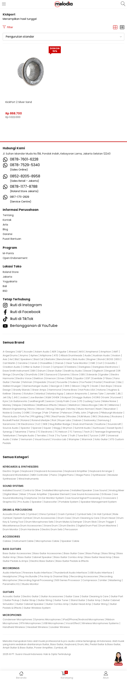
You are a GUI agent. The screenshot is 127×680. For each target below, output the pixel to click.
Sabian (77, 420)
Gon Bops (106, 386)
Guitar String (45, 600)
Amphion (105, 351)
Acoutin (28, 351)
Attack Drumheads (71, 355)
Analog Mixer (116, 490)
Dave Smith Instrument (16, 370)
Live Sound (100, 490)
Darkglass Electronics (105, 367)
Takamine (20, 431)
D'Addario (71, 367)
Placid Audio (10, 416)
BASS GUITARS (12, 549)
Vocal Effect (73, 623)
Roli (54, 420)
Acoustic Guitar (11, 596)
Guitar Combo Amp (57, 604)
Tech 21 (88, 431)
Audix (87, 355)
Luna (97, 401)
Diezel (87, 370)
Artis (5, 224)
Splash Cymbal (23, 518)
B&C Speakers (23, 359)
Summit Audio (83, 428)
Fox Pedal (86, 382)
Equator (79, 378)
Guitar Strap (29, 600)
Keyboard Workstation (16, 475)
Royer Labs (64, 420)
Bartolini (50, 359)
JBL (119, 393)
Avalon (116, 355)
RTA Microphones (30, 623)
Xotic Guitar (101, 439)
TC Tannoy (75, 431)
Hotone (101, 389)
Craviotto (110, 363)
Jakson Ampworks (76, 393)
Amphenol (92, 351)
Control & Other (32, 490)
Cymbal (32, 514)
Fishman (27, 382)
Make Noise (109, 401)
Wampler (74, 439)
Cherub (59, 363)
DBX (33, 370)
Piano (53, 475)
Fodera (74, 382)
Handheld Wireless (14, 627)
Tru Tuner (61, 435)
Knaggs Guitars (82, 397)
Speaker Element (59, 494)
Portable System (69, 502)
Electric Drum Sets (52, 529)
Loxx (74, 401)
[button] (63, 36)
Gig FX (85, 386)
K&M (48, 397)
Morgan (60, 409)
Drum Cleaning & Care (86, 518)
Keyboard (27, 471)
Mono (31, 409)
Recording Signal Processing (36, 580)
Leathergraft (36, 401)
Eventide (97, 378)
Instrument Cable (23, 541)
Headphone (10, 576)
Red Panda (58, 416)
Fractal (98, 382)
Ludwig (88, 401)
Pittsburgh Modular (112, 412)
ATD (56, 355)
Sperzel (36, 428)
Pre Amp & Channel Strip (54, 576)
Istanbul (40, 393)
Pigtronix (93, 412)
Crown (46, 367)
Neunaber (110, 409)
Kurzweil (116, 397)
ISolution (29, 393)
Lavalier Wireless (60, 627)
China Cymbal (47, 514)
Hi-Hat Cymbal (102, 514)
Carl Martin (9, 363)
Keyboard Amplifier (76, 471)
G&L (119, 382)
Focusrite (62, 382)
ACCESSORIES (11, 536)
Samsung (103, 420)
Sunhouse (99, 428)
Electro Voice (24, 378)
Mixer (23, 494)
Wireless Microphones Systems (100, 623)
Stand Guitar (78, 600)
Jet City (7, 397)
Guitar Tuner (61, 600)
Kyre (5, 401)
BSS (117, 359)
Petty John (80, 412)
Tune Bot (82, 435)
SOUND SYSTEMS (13, 486)
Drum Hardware (30, 529)
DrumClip (18, 374)
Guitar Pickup (12, 600)
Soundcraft (114, 424)
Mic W (103, 405)
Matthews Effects (47, 405)
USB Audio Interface (100, 572)
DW (42, 374)
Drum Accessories (45, 518)
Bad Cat (38, 359)
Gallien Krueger (12, 386)
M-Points (8, 253)
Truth (72, 435)
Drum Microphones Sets (40, 521)
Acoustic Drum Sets (14, 514)
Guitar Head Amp (81, 604)
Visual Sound (42, 439)
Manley (7, 405)
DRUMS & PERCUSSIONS (17, 509)
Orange (36, 412)
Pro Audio (23, 502)
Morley (71, 409)
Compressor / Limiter (94, 580)
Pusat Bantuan (12, 239)
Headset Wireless (37, 627)
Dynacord (51, 374)
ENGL (69, 378)
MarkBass (29, 405)
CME (92, 363)
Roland (25, 420)
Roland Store (11, 272)
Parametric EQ (11, 584)
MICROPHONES (12, 615)
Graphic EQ (9, 502)
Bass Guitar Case (74, 553)
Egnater (104, 374)
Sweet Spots (114, 428)
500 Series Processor (67, 580)
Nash (99, 409)
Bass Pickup (93, 553)
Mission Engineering (14, 409)
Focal (51, 382)
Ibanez (17, 393)
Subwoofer (50, 502)
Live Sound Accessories (86, 494)
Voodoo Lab (59, 439)
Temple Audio (26, 435)
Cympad (57, 367)
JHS (15, 397)
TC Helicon (61, 431)
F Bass (108, 378)
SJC (38, 424)
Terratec (42, 435)
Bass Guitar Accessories (17, 553)
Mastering (115, 580)
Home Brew (70, 389)
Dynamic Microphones (47, 619)
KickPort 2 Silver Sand (18, 102)
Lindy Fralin (63, 401)
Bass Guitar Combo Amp (68, 557)
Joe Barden (37, 397)
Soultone (100, 424)
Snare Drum (51, 525)
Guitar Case (72, 596)
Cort (99, 363)
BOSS (110, 359)
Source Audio (11, 428)
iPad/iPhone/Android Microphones (83, 619)
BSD (5, 291)
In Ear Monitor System (51, 498)
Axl (11, 359)
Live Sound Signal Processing (83, 498)
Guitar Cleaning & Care (95, 596)
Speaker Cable (70, 541)
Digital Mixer (11, 494)
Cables (7, 541)
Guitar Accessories (52, 596)
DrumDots (31, 374)
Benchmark (64, 359)
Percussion (71, 529)
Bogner (91, 359)
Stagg (56, 428)
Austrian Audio (101, 355)
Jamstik (110, 393)
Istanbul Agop (55, 393)
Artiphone (46, 355)
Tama (31, 431)
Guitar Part (117, 596)
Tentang (8, 215)
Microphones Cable (47, 541)
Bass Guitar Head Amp (98, 557)
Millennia (114, 405)
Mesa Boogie (90, 405)
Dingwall (110, 370)
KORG (97, 397)
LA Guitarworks (18, 401)
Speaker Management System (99, 502)
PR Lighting (37, 416)
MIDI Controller (39, 475)
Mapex (17, 405)
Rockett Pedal (11, 420)
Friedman (109, 382)
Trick (51, 435)
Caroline (23, 363)
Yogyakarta (10, 281)
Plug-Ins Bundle (28, 576)
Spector (25, 428)
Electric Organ (11, 471)
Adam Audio (42, 351)
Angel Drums (10, 355)
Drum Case (64, 518)
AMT (115, 351)
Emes (61, 378)
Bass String (108, 553)
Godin (94, 386)
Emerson (50, 378)
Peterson (66, 412)
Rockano (117, 416)
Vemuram (26, 439)
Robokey (104, 416)
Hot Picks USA (87, 389)
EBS (83, 374)
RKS (95, 416)
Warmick (87, 439)
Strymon (67, 428)
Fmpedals (40, 382)
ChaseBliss (46, 363)
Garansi (7, 234)
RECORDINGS (11, 568)
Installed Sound (12, 490)
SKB (45, 424)
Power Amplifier (38, 494)
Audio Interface (12, 572)
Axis (5, 359)
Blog (5, 229)
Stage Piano (83, 475)
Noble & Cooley (12, 412)
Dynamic (65, 374)
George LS (56, 386)
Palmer (55, 412)
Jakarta (7, 277)
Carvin (33, 363)
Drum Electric (67, 525)
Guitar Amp (94, 600)
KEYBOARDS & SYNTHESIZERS (20, 466)
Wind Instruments (28, 478)
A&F (19, 351)
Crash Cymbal (66, 514)
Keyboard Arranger (101, 471)
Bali (5, 286)
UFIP (103, 435)
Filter (8, 27)
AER (54, 351)
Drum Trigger (106, 521)
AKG (81, 351)
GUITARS (8, 592)
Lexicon (50, 401)
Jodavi (24, 397)
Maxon (63, 405)
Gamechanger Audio (35, 386)
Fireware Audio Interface (37, 572)
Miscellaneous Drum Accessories (22, 525)
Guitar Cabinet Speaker (30, 604)
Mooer (41, 409)
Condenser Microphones (17, 619)
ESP (88, 378)
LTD (80, 401)
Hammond (54, 389)
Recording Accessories (84, 576)
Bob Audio (79, 359)
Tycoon (94, 435)
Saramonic (9, 424)
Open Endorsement (15, 258)
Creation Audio (11, 367)
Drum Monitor (10, 529)
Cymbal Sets (84, 514)
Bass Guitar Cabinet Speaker (35, 557)
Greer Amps (39, 389)
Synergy (7, 431)
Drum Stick (90, 521)
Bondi (101, 359)
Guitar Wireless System (37, 608)
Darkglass (85, 367)
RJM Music (84, 416)
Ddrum (42, 370)
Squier (47, 428)
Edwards (92, 374)
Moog (50, 409)
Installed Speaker (82, 490)
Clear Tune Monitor (77, 363)
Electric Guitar (31, 596)
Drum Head (108, 518)
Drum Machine (107, 525)
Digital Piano (66, 475)
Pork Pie (24, 416)
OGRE (26, 412)
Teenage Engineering (107, 431)
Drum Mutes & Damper (69, 521)
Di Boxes (106, 494)
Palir (45, 412)
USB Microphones (53, 623)
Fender (16, 382)
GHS (67, 386)
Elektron (38, 378)
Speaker (37, 502)
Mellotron (74, 405)
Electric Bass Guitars (42, 561)
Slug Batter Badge (60, 424)
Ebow (75, 374)
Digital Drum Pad (87, 525)
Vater (15, 439)
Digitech (98, 370)
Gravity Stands (21, 389)
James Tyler (97, 393)
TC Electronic (45, 431)
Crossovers (109, 498)
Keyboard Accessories (48, 471)
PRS (48, 416)
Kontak (7, 220)
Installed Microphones (56, 490)
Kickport (66, 397)
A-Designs (9, 351)
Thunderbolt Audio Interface (70, 572)
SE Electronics (26, 424)
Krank (105, 397)
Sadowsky (90, 420)
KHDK (56, 397)
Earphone (31, 498)
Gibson (76, 386)
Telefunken (9, 435)
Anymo (24, 355)
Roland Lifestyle (41, 420)
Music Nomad (86, 409)
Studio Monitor (30, 584)
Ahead (73, 351)
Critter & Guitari (31, 367)
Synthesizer (99, 475)
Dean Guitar (55, 370)
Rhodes (71, 416)
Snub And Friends (83, 424)
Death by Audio (73, 370)
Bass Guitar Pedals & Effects (72, 561)
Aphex (34, 355)
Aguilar (62, 351)
